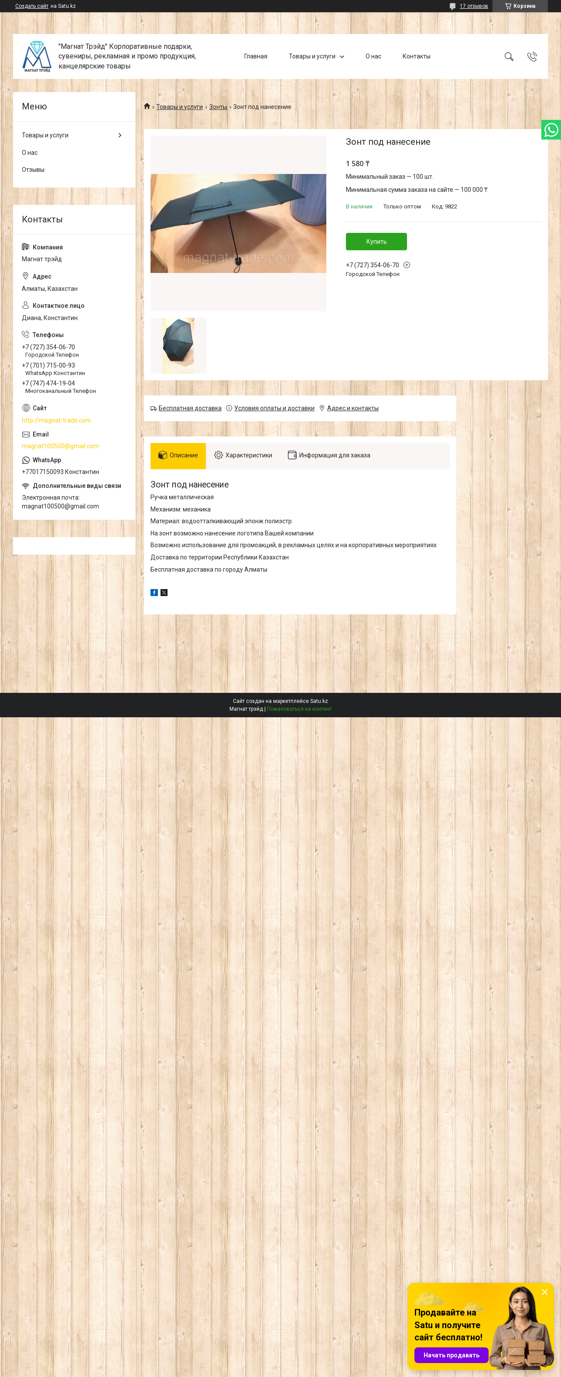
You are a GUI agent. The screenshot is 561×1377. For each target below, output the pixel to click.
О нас (373, 56)
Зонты (218, 106)
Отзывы (33, 169)
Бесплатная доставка (190, 408)
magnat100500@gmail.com (60, 446)
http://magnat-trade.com (56, 420)
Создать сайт (31, 6)
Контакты (417, 56)
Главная (255, 56)
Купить (376, 241)
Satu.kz (319, 702)
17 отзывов (474, 6)
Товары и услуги (312, 56)
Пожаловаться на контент (299, 710)
